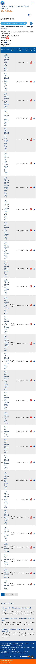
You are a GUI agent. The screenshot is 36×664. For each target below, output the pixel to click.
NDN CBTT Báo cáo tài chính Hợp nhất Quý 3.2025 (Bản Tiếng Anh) (6, 305)
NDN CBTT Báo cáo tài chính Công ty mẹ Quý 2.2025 (6, 431)
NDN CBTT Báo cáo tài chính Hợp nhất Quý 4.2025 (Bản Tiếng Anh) (6, 231)
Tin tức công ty (7, 603)
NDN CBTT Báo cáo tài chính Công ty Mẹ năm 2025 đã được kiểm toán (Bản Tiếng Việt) (6, 209)
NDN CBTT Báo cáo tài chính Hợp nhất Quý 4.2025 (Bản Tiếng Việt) (6, 250)
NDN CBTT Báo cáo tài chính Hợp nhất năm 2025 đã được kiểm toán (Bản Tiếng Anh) (6, 163)
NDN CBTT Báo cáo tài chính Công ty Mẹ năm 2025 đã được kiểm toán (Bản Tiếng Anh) (6, 187)
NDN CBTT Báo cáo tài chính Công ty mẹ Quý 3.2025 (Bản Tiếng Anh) (6, 343)
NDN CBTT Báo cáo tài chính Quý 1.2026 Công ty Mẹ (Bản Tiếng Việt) (6, 100)
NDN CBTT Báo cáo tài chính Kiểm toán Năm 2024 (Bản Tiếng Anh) (6, 480)
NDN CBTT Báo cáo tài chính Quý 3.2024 (6, 547)
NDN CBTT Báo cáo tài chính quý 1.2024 (6, 584)
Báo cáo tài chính (7, 19)
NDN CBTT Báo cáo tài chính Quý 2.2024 (6, 573)
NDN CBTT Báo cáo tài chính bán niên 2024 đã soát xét (6, 560)
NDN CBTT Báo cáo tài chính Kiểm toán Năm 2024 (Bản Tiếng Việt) (6, 499)
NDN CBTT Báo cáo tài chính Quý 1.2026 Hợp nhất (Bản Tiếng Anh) (6, 62)
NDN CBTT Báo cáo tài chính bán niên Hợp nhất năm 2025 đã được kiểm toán (6, 380)
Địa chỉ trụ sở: (4, 647)
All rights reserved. (16, 645)
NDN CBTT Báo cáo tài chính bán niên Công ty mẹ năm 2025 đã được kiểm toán (6, 401)
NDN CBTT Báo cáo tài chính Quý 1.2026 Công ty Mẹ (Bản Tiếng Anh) (6, 118)
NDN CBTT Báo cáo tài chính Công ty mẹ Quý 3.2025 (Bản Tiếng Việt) (6, 361)
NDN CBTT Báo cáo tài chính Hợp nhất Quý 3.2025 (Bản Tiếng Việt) (6, 325)
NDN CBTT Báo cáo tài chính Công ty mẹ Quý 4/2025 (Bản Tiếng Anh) (6, 269)
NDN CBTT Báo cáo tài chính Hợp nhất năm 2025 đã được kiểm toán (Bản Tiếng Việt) (6, 139)
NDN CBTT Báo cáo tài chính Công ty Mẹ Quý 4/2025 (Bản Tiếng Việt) (6, 287)
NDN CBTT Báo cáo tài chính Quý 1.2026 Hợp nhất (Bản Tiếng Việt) (6, 82)
